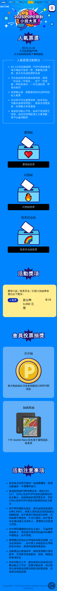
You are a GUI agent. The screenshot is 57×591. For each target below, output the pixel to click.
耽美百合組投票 (28, 249)
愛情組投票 (28, 164)
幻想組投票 (28, 207)
